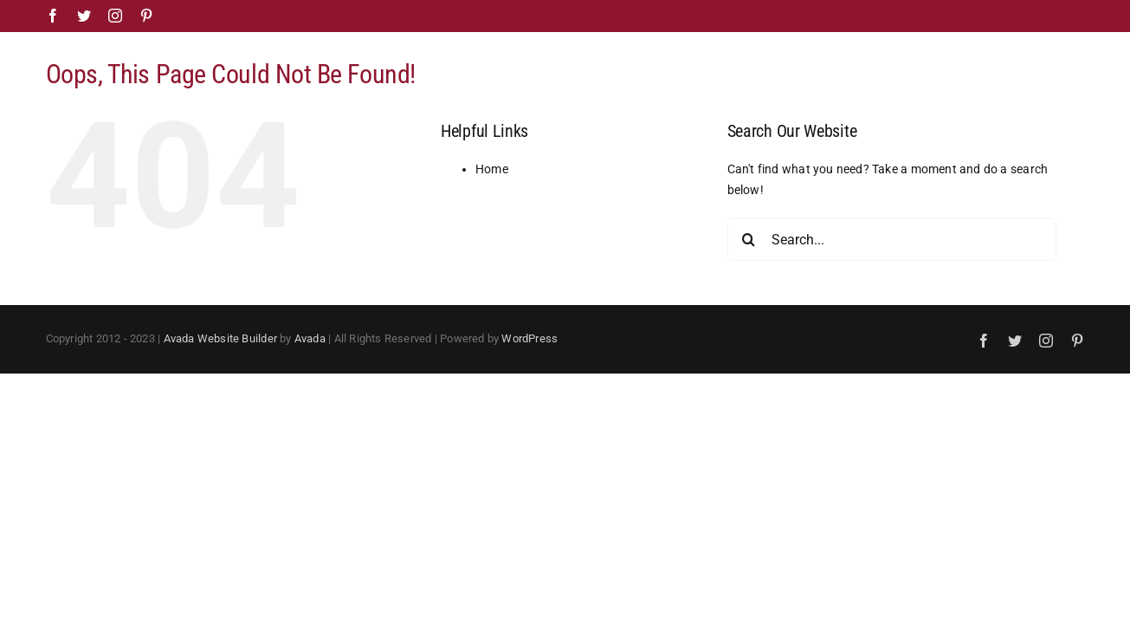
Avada (310, 338)
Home (491, 169)
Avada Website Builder (220, 338)
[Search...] (891, 239)
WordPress (529, 338)
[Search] (749, 239)
